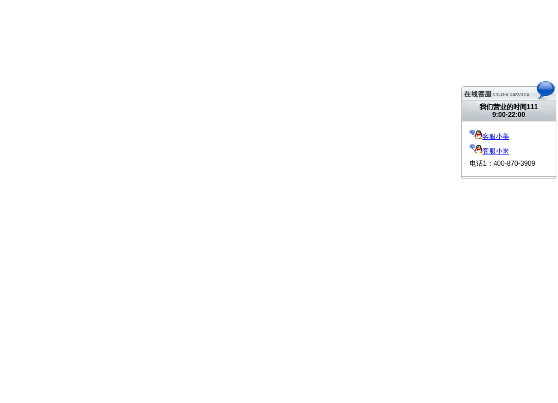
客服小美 (489, 136)
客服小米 (489, 151)
